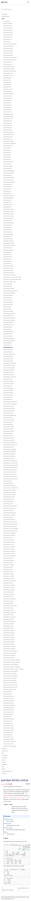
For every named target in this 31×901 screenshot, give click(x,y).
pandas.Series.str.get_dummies (10, 650)
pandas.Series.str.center (8, 540)
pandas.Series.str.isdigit (8, 635)
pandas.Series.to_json (8, 737)
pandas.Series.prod (7, 247)
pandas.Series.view (7, 386)
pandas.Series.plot (7, 694)
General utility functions (7, 771)
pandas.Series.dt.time (8, 424)
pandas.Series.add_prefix (9, 338)
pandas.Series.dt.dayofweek (9, 451)
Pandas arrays (5, 750)
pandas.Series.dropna (8, 349)
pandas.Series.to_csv (8, 721)
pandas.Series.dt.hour (8, 435)
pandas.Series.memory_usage (10, 43)
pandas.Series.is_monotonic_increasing (12, 277)
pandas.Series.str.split (8, 607)
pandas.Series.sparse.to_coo (9, 689)
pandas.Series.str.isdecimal (9, 648)
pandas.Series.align (7, 284)
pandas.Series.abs (7, 188)
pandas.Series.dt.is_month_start (10, 460)
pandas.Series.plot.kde (8, 709)
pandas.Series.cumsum (8, 216)
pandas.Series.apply (7, 166)
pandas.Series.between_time (9, 415)
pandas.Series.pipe (7, 186)
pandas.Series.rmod (7, 136)
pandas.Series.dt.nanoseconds (10, 524)
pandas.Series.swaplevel (8, 370)
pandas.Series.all (7, 191)
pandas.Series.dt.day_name (9, 508)
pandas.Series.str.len (8, 569)
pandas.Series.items (7, 91)
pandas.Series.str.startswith (9, 612)
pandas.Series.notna (7, 347)
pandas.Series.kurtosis (8, 265)
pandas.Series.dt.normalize (9, 494)
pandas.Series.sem (7, 254)
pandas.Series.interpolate (9, 354)
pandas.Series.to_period (8, 68)
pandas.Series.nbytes (8, 34)
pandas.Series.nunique (8, 270)
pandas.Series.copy (7, 62)
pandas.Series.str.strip (8, 614)
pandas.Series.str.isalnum (9, 630)
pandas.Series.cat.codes (8, 657)
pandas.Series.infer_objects (9, 59)
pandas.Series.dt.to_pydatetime (10, 487)
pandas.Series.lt (6, 148)
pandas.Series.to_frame (8, 727)
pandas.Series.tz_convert (9, 408)
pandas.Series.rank (7, 252)
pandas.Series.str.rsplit (8, 610)
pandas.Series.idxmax (8, 302)
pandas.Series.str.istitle (8, 644)
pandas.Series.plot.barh (8, 700)
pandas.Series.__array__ (8, 75)
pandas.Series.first (7, 297)
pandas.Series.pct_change (9, 245)
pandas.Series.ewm (7, 184)
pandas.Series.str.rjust (8, 596)
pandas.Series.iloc (7, 87)
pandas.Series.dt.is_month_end (10, 463)
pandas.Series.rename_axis (9, 318)
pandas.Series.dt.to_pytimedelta (10, 528)
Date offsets (4, 757)
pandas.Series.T (7, 41)
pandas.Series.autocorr (8, 195)
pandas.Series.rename (8, 315)
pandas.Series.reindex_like (9, 313)
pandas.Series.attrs (7, 691)
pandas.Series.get (7, 77)
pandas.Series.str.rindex (8, 594)
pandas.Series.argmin (8, 358)
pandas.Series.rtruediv (8, 132)
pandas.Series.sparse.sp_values (10, 684)
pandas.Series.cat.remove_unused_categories (13, 669)
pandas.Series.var (7, 263)
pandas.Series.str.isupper (9, 641)
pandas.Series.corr (7, 202)
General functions (6, 16)
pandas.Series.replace (8, 390)
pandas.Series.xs (7, 102)
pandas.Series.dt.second (8, 440)
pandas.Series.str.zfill (8, 628)
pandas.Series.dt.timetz (8, 426)
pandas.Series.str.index (8, 564)
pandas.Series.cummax (8, 209)
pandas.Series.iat (7, 82)
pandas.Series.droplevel (8, 288)
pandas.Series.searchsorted (9, 376)
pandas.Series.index (7, 23)
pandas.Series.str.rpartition (9, 598)
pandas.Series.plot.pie (8, 714)
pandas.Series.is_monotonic (9, 274)
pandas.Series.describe (8, 218)
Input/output (4, 14)
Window (4, 760)
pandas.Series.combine (8, 141)
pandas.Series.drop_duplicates (10, 290)
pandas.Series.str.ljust (8, 571)
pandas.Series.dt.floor (8, 501)
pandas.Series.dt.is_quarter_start (10, 465)
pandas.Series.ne (7, 157)
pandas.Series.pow (7, 120)
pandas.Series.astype (8, 55)
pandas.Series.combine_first (9, 143)
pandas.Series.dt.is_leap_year (9, 474)
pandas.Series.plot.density (9, 705)
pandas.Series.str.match (8, 578)
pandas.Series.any (7, 193)
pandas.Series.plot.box (8, 703)
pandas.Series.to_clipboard (9, 741)
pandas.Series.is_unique (8, 272)
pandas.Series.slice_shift (8, 419)
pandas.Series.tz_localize (8, 410)
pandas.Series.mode (7, 238)
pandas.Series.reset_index (9, 320)
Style (3, 766)
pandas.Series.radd (7, 123)
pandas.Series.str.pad (8, 583)
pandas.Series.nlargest (8, 241)
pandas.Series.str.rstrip (8, 601)
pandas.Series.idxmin (8, 304)
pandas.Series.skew (7, 256)
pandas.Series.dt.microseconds (10, 521)
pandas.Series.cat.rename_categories (11, 660)
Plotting (3, 769)
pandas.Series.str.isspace (9, 637)
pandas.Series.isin (7, 306)
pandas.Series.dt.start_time (9, 512)
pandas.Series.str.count (8, 544)
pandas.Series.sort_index (8, 367)
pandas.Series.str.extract (8, 553)
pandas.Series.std (7, 259)
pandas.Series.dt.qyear (8, 510)
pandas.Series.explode (8, 374)
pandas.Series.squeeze (8, 383)
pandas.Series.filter (7, 342)
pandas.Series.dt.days (8, 517)
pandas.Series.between (8, 197)
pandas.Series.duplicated (9, 293)
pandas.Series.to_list (8, 73)
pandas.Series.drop (7, 286)
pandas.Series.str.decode (9, 546)
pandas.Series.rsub (7, 125)
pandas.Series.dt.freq (8, 483)
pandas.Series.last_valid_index (10, 404)
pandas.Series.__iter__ (8, 89)
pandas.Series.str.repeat (8, 587)
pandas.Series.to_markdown (9, 746)
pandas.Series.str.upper (8, 623)
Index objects (5, 755)
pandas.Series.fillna (7, 351)
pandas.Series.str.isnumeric (9, 646)
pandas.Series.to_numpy (8, 66)
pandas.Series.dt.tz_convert (9, 492)
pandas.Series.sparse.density (9, 680)
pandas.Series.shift (7, 399)
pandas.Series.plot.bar (8, 698)
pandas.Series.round (8, 145)
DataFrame (4, 748)
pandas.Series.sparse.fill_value (10, 682)
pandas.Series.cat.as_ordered (10, 673)
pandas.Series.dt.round (8, 499)
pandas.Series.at (7, 80)
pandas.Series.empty (8, 48)
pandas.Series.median (8, 234)
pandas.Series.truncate (8, 331)
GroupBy (4, 762)
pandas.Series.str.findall (8, 560)
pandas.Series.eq (7, 159)
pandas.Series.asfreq (8, 395)
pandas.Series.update (8, 392)
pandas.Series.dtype (8, 30)
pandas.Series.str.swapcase (9, 617)
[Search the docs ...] (15, 9)
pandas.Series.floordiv (8, 116)
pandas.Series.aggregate (8, 170)
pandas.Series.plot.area (8, 696)
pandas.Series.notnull (23, 888)
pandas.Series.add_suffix (8, 340)
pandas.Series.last (7, 308)
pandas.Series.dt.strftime (9, 496)
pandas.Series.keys (7, 96)
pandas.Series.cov (7, 207)
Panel (3, 753)
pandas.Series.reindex (8, 311)
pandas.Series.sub (7, 107)
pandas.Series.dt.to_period (9, 485)
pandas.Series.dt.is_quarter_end (10, 467)
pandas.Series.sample (8, 322)
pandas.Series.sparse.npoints (9, 678)
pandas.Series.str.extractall (9, 555)
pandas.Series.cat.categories (9, 653)
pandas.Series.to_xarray (8, 730)
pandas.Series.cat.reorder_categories (11, 662)
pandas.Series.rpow (7, 139)
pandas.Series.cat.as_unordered (10, 675)
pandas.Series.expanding (8, 182)
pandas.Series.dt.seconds (9, 519)
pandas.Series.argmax (8, 361)
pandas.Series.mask (7, 336)
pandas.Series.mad (7, 227)
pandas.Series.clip (7, 200)
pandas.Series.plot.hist (8, 707)
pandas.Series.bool (7, 64)
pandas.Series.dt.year (8, 428)
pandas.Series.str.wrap (8, 626)
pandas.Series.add (7, 105)
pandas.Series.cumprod (8, 213)
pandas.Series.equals (8, 295)
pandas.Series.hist (7, 716)
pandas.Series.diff (7, 220)
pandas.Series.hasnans (8, 46)
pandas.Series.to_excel (8, 725)
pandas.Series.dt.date (8, 422)
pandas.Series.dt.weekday (9, 453)
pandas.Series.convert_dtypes (10, 57)
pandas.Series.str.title (8, 619)
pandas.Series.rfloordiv (8, 134)
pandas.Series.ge (7, 154)
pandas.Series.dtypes (8, 50)
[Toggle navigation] (28, 2)
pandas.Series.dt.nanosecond (10, 444)
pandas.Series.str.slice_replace (10, 605)
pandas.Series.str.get (8, 562)
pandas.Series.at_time (8, 413)
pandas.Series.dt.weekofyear (9, 449)
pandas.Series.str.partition (9, 585)
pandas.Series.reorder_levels (9, 363)
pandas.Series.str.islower (8, 639)
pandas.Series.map (7, 175)
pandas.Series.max (7, 229)
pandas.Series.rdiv (7, 130)
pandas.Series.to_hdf (8, 732)
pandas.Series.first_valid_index (10, 401)
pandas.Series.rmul (7, 127)
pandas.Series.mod (7, 118)
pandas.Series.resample (8, 406)
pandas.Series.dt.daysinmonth (10, 476)
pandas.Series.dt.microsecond (10, 442)
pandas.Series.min (7, 236)
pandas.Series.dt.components (10, 526)
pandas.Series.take (7, 327)
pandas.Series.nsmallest (8, 243)
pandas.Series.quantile (8, 250)
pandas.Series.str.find (8, 558)
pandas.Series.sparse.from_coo (10, 687)
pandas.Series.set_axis (8, 324)
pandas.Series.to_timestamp (9, 71)
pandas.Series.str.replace (9, 589)
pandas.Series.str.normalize (9, 580)
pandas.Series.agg (7, 168)
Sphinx (10, 898)
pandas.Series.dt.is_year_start (10, 469)
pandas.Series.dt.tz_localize (9, 490)
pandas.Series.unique (8, 268)
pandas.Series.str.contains (9, 542)
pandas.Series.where (8, 333)
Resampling (4, 764)
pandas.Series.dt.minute (8, 438)
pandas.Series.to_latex (8, 743)
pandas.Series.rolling (8, 179)
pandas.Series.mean (7, 231)
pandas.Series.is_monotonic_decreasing (12, 279)
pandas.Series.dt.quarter (8, 458)
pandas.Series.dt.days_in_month (10, 478)
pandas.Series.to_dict (8, 723)
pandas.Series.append (8, 388)
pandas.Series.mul (7, 109)
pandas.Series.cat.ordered (9, 655)
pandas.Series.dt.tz (7, 481)
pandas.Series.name (7, 52)
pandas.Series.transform (8, 173)
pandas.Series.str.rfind (8, 592)
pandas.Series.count (7, 204)
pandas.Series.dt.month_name (10, 506)
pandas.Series (6, 21)
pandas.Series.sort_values (9, 365)
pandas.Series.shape (8, 32)
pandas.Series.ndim (7, 37)
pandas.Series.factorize (8, 222)
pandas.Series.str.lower (8, 573)
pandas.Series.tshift (7, 417)
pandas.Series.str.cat (8, 537)
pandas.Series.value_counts (9, 281)
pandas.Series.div (7, 111)
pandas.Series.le (7, 152)
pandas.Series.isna (7, 345)
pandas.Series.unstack (8, 372)
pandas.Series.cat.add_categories (10, 664)
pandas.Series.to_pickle (8, 718)
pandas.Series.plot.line (8, 712)
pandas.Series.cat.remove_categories (11, 666)
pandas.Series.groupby (8, 177)
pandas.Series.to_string (8, 739)
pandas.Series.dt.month (8, 431)
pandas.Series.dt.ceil (8, 503)
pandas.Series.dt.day (8, 433)
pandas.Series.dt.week (8, 447)
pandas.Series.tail (7, 329)
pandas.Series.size (7, 39)
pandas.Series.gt (7, 150)
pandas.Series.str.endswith (9, 551)
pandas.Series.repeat (8, 381)
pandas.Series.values (8, 28)
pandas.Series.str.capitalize (9, 533)
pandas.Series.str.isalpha (8, 632)
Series (3, 18)
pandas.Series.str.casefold (9, 535)
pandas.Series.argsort (8, 356)
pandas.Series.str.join (8, 567)
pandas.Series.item (7, 100)
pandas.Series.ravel (7, 379)
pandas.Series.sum (7, 261)
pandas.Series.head (7, 299)
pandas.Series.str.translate (9, 621)
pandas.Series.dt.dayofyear (9, 456)
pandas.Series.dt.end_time (9, 515)
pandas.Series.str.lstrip (8, 576)
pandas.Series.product (8, 161)
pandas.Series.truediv (8, 114)
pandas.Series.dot (7, 164)
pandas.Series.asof (7, 397)
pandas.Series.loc (7, 84)
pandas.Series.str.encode (9, 549)
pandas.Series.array (7, 25)
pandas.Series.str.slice (8, 603)
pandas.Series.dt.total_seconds (10, 530)
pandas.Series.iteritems (8, 93)
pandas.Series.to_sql (8, 734)
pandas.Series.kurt (7, 225)
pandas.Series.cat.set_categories (10, 671)
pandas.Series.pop (7, 98)
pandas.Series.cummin (8, 211)
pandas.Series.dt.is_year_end (9, 472)
